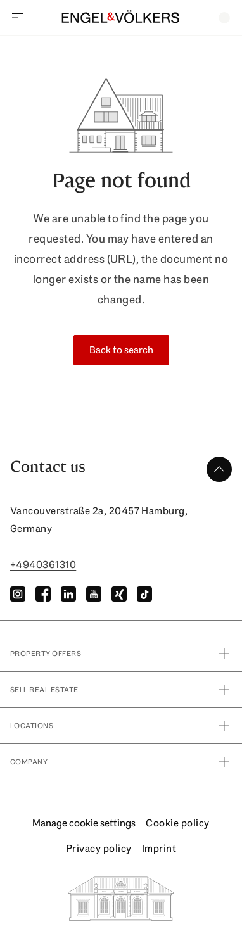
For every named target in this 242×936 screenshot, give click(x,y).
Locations (121, 725)
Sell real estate (121, 689)
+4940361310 (43, 564)
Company (121, 761)
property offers (121, 653)
